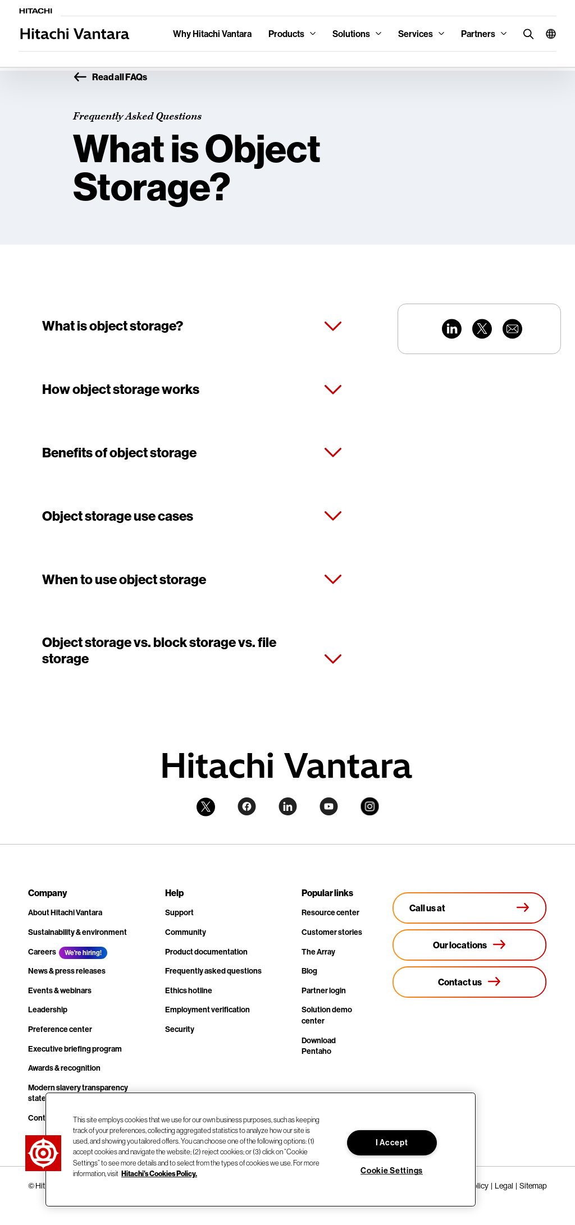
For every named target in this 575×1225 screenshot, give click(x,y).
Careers (42, 952)
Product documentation (206, 952)
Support (179, 912)
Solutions (351, 33)
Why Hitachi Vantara (212, 33)
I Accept (392, 1142)
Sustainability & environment (77, 932)
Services (415, 33)
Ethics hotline (188, 990)
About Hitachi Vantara (65, 912)
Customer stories (332, 932)
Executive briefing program (75, 1049)
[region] (260, 1149)
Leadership (47, 1009)
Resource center (330, 912)
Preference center (60, 1029)
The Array (318, 952)
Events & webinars (60, 990)
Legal (504, 1186)
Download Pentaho (319, 1046)
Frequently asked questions (213, 971)
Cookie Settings (391, 1171)
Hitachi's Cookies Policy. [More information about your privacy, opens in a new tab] (159, 1173)
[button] (546, 34)
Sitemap (533, 1186)
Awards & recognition (64, 1068)
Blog (309, 971)
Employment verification (207, 1009)
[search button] (526, 33)
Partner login (324, 990)
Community (185, 932)
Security (179, 1029)
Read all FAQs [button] (110, 77)
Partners (478, 33)
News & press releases (67, 971)
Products (286, 33)
